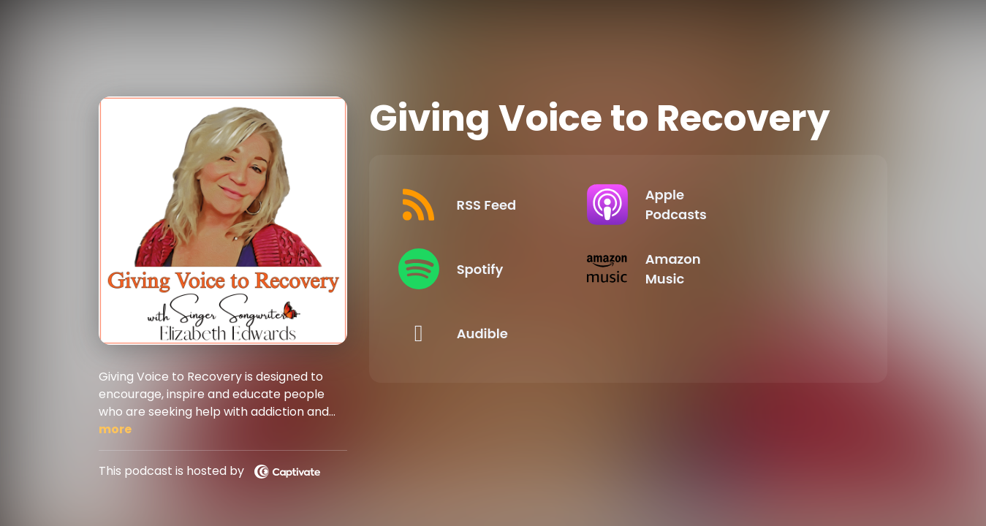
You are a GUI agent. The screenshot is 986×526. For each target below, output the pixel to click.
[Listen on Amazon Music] (740, 269)
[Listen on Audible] (504, 333)
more (115, 429)
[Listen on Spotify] (504, 269)
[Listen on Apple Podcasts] (740, 204)
